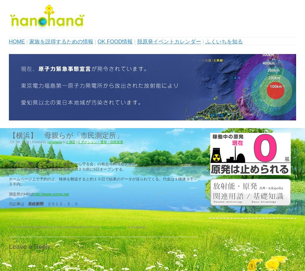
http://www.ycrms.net (51, 194)
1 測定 (71, 142)
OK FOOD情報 (115, 42)
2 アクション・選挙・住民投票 (100, 142)
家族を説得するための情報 (61, 42)
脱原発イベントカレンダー (169, 42)
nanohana (54, 142)
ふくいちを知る (224, 42)
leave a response (113, 227)
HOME (17, 42)
